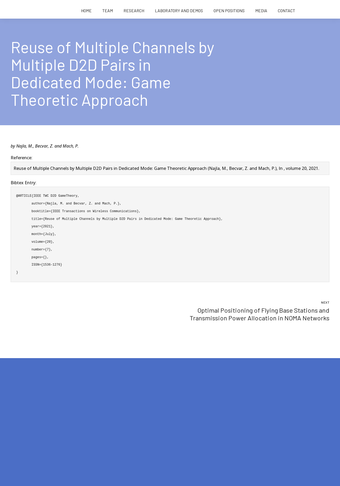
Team (107, 10)
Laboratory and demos (179, 10)
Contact (286, 10)
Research (134, 10)
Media (261, 10)
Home (86, 10)
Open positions (229, 10)
